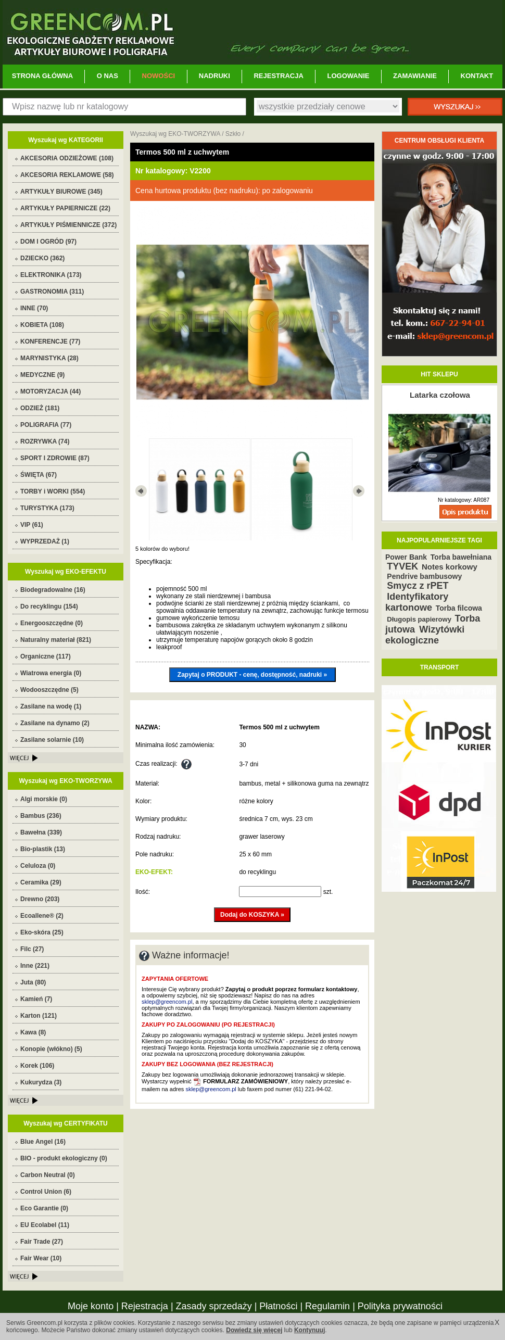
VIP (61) (31, 524)
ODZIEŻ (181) (39, 408)
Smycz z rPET (417, 585)
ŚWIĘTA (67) (38, 474)
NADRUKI (214, 76)
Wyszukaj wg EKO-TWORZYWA (175, 133)
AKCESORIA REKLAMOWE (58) (67, 175)
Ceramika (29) (40, 882)
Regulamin (327, 1306)
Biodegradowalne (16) (52, 589)
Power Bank (406, 557)
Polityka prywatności (400, 1306)
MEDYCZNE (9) (42, 374)
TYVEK (402, 566)
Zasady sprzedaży (214, 1306)
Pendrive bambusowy (424, 576)
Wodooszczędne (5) (49, 689)
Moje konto (90, 1306)
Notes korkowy (449, 566)
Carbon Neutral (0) (47, 1175)
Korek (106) (37, 1065)
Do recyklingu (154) (49, 606)
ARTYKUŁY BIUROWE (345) (61, 191)
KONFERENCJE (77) (50, 341)
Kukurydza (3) (40, 1082)
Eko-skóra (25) (42, 932)
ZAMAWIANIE (415, 76)
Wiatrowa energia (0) (50, 673)
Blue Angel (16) (43, 1141)
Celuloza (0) (37, 865)
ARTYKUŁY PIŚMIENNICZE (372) (68, 225)
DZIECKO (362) (42, 258)
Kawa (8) (33, 1032)
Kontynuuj (309, 1330)
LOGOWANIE (348, 76)
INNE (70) (34, 308)
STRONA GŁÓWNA (42, 76)
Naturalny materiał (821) (55, 639)
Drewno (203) (39, 899)
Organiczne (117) (45, 656)
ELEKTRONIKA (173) (51, 275)
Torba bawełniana (461, 557)
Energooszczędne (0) (51, 623)
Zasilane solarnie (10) (52, 739)
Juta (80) (33, 982)
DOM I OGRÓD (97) (48, 241)
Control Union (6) (45, 1191)
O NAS (107, 76)
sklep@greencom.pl (167, 1001)
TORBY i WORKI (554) (52, 491)
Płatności (278, 1306)
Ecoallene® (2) (42, 915)
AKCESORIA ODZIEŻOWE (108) (66, 158)
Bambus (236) (40, 815)
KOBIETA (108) (42, 324)
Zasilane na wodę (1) (50, 706)
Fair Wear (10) (40, 1258)
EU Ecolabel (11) (44, 1225)
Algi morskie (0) (43, 799)
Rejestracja (144, 1306)
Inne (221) (34, 965)
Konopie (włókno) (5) (51, 1049)
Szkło (233, 133)
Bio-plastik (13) (42, 849)
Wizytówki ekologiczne (424, 635)
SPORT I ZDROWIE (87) (55, 458)
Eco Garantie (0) (44, 1208)
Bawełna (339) (41, 832)
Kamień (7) (36, 999)
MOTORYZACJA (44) (50, 391)
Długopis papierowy (419, 619)
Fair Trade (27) (41, 1241)
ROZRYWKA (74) (44, 441)
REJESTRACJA (278, 76)
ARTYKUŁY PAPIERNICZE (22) (65, 208)
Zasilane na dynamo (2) (55, 723)
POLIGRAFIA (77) (45, 424)
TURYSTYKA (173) (47, 508)
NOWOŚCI (158, 76)
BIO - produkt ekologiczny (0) (63, 1158)
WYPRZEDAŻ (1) (44, 541)
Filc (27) (32, 949)
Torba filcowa (459, 608)
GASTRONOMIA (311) (52, 291)
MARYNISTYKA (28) (49, 358)
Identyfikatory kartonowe (416, 602)
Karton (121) (38, 1015)
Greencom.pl (252, 32)
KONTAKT (477, 76)
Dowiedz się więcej (254, 1330)
